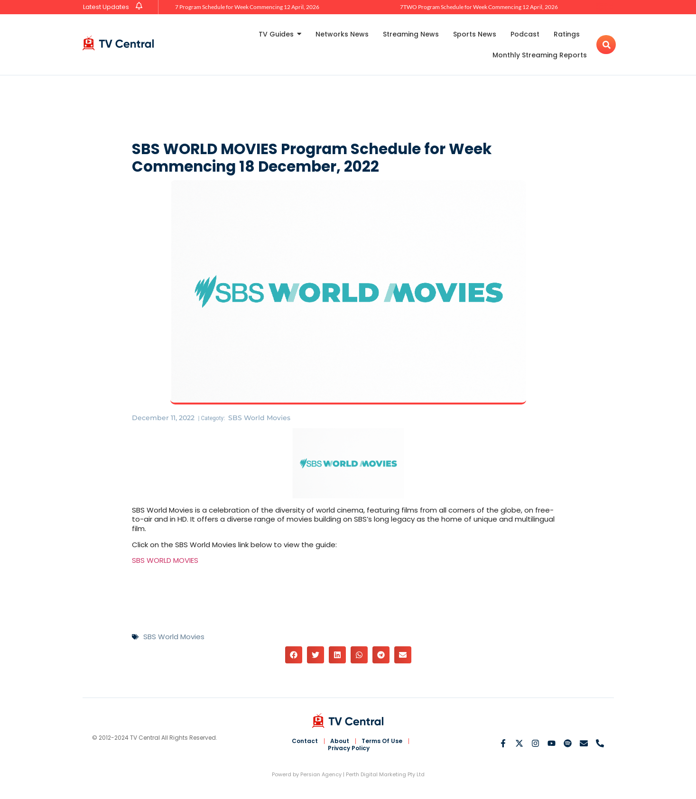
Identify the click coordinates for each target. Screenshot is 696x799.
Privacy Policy (349, 748)
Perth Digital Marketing (376, 774)
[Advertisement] (348, 106)
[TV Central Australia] (118, 43)
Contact (305, 741)
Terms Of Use (382, 741)
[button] (293, 654)
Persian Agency (321, 774)
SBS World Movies (259, 417)
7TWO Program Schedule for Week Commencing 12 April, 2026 (479, 6)
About (339, 741)
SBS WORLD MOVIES (165, 560)
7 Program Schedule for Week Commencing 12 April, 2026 (247, 6)
